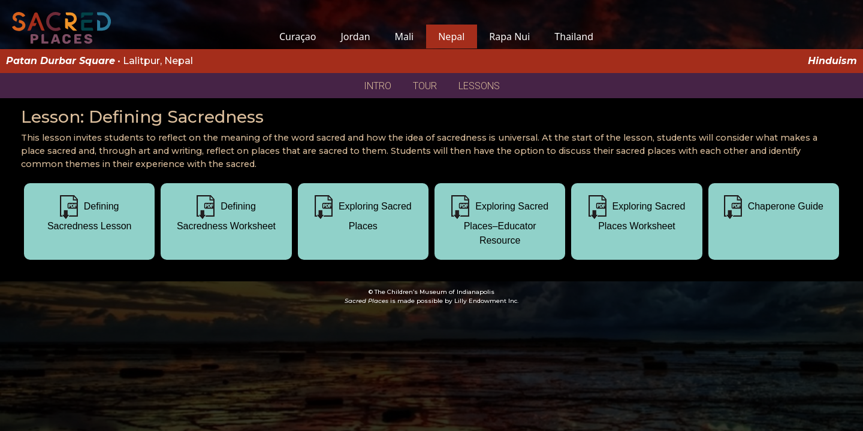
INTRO (377, 86)
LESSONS (479, 86)
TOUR (425, 86)
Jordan (355, 36)
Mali (404, 36)
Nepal (451, 36)
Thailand (574, 36)
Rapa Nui (510, 36)
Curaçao (297, 36)
